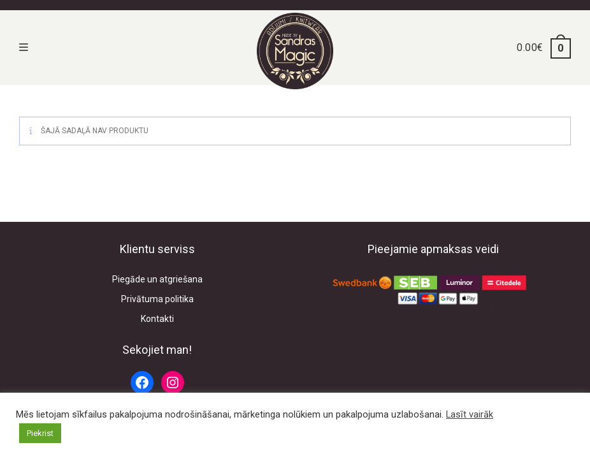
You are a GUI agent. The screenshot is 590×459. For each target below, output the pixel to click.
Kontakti (157, 319)
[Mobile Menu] (24, 47)
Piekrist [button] (40, 433)
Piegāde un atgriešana (157, 279)
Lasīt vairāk (469, 414)
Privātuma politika (157, 299)
